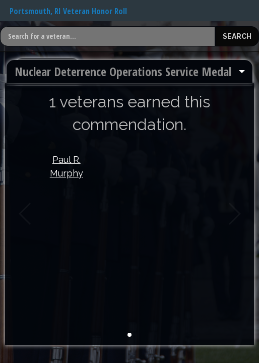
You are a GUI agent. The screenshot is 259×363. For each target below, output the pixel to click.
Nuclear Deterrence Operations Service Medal (123, 71)
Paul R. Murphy (66, 166)
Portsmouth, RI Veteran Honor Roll (68, 11)
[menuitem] (129, 71)
